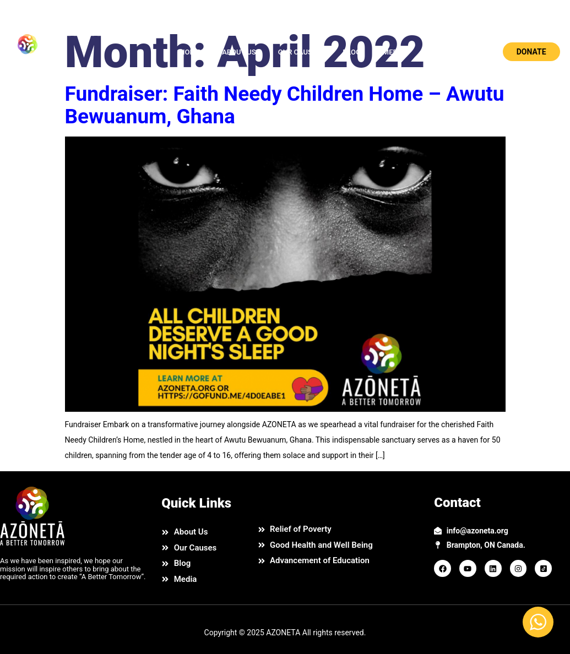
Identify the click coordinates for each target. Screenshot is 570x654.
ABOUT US (239, 52)
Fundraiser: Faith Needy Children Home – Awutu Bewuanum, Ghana (284, 105)
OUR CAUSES (299, 52)
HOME (190, 52)
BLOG (352, 52)
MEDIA (394, 52)
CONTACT (442, 52)
